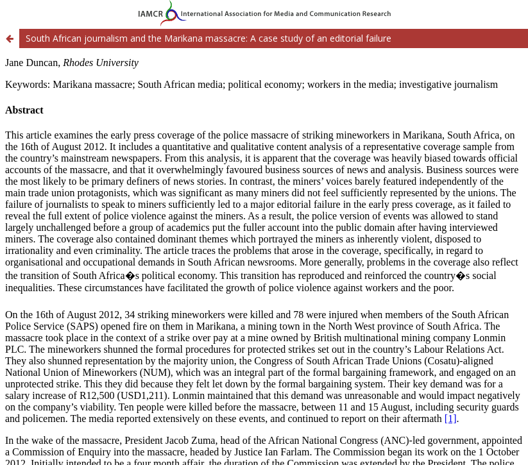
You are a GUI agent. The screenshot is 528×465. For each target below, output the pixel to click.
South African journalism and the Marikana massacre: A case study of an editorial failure (208, 38)
